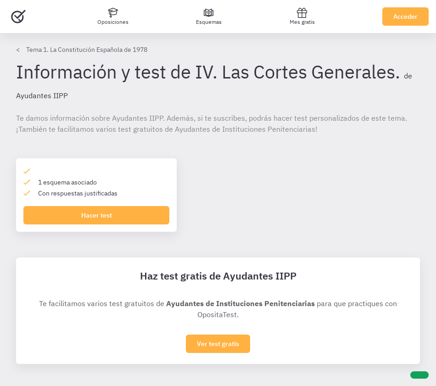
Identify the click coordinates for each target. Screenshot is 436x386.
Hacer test (96, 215)
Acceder (405, 16)
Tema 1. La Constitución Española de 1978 (86, 49)
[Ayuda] (419, 375)
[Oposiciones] (113, 16)
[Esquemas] (209, 16)
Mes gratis (302, 16)
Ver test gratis (218, 344)
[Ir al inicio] (18, 17)
